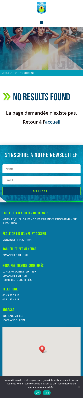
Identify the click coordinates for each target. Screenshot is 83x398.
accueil (52, 121)
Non (46, 392)
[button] (43, 349)
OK (37, 392)
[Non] (78, 387)
